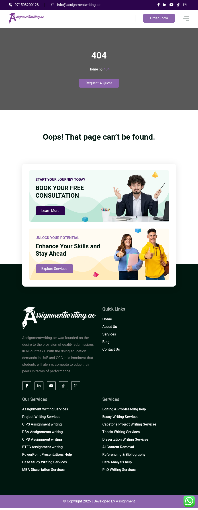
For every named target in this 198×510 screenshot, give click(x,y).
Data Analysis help (117, 464)
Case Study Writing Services (44, 464)
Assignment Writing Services (45, 411)
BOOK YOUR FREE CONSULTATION (61, 193)
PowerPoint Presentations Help (47, 456)
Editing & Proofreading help (124, 411)
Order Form (159, 18)
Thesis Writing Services (121, 434)
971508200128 (24, 5)
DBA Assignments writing (42, 434)
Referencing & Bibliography (123, 456)
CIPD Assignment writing (42, 441)
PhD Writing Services (119, 472)
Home (93, 69)
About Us (109, 329)
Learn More (50, 212)
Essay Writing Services (120, 419)
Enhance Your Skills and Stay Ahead (69, 251)
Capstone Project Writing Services (129, 426)
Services (109, 336)
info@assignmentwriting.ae (75, 5)
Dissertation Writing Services (125, 441)
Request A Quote (99, 83)
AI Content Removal (118, 449)
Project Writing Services (41, 419)
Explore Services (54, 271)
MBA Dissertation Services (43, 472)
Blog (106, 344)
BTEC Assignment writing (42, 449)
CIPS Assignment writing (42, 426)
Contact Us (111, 351)
